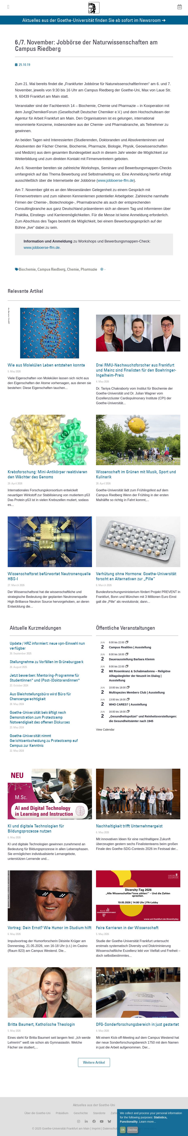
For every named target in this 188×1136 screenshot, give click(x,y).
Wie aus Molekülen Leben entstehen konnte (46, 365)
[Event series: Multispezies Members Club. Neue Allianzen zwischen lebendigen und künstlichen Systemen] (128, 687)
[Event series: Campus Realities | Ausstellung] (126, 642)
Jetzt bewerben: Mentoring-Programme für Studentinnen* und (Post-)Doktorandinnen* (45, 678)
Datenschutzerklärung (116, 1128)
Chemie (73, 269)
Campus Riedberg (51, 269)
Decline (132, 1130)
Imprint (95, 1128)
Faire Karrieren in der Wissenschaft (127, 927)
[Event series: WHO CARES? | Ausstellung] (128, 699)
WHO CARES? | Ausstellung (128, 704)
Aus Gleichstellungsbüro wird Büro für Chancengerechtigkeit (40, 696)
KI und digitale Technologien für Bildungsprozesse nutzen (36, 828)
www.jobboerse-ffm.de (116, 180)
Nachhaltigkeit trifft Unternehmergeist (129, 826)
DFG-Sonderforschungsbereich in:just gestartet (137, 1024)
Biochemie (27, 269)
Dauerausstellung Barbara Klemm (132, 659)
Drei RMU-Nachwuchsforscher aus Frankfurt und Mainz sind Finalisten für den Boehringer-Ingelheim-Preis (136, 370)
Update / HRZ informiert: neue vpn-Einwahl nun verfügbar (47, 646)
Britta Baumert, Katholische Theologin (41, 1024)
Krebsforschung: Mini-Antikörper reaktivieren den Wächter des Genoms (47, 474)
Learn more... (147, 1121)
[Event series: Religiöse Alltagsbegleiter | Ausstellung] (126, 666)
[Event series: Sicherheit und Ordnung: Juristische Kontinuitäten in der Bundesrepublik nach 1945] (128, 711)
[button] (94, 1062)
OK (123, 1130)
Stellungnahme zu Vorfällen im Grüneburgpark (46, 661)
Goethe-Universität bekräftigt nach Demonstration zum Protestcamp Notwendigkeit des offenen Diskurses (40, 717)
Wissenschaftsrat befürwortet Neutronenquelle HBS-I (49, 576)
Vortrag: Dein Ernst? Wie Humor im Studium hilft (49, 927)
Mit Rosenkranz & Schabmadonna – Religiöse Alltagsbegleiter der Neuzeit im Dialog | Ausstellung (139, 676)
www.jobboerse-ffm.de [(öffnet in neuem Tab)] (42, 248)
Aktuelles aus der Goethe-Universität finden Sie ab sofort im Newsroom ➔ (94, 20)
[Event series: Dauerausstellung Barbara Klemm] (126, 654)
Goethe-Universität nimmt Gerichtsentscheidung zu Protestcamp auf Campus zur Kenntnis (44, 740)
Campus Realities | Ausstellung (130, 647)
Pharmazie (89, 269)
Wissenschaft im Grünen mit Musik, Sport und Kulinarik (136, 474)
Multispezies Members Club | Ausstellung (137, 692)
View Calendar (105, 729)
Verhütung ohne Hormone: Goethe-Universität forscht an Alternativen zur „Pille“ (136, 576)
